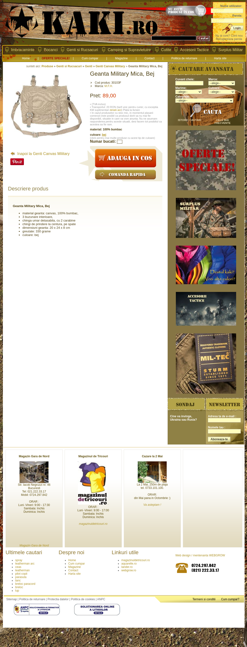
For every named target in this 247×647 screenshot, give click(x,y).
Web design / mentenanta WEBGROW (200, 555)
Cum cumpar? (230, 599)
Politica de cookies (83, 599)
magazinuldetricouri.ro (135, 560)
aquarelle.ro (129, 563)
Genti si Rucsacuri (82, 50)
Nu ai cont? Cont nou (229, 35)
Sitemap (11, 599)
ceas (18, 567)
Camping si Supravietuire (129, 50)
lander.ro (127, 567)
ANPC (101, 599)
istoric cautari (189, 120)
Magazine (121, 58)
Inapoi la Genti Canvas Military (39, 154)
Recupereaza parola (229, 39)
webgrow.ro (128, 570)
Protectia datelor (58, 599)
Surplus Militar (230, 50)
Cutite (166, 50)
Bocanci (51, 50)
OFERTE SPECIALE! (56, 58)
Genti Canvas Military (110, 66)
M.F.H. (108, 86)
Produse (47, 66)
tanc (18, 580)
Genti (88, 66)
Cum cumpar (90, 58)
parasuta (21, 577)
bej (104, 134)
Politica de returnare (184, 58)
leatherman (22, 570)
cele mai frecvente (222, 121)
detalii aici (115, 109)
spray (18, 560)
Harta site (220, 58)
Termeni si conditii (203, 599)
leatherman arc (24, 563)
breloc (19, 587)
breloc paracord (25, 584)
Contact (149, 58)
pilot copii (21, 573)
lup (17, 590)
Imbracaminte (22, 50)
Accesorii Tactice (194, 50)
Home (26, 58)
